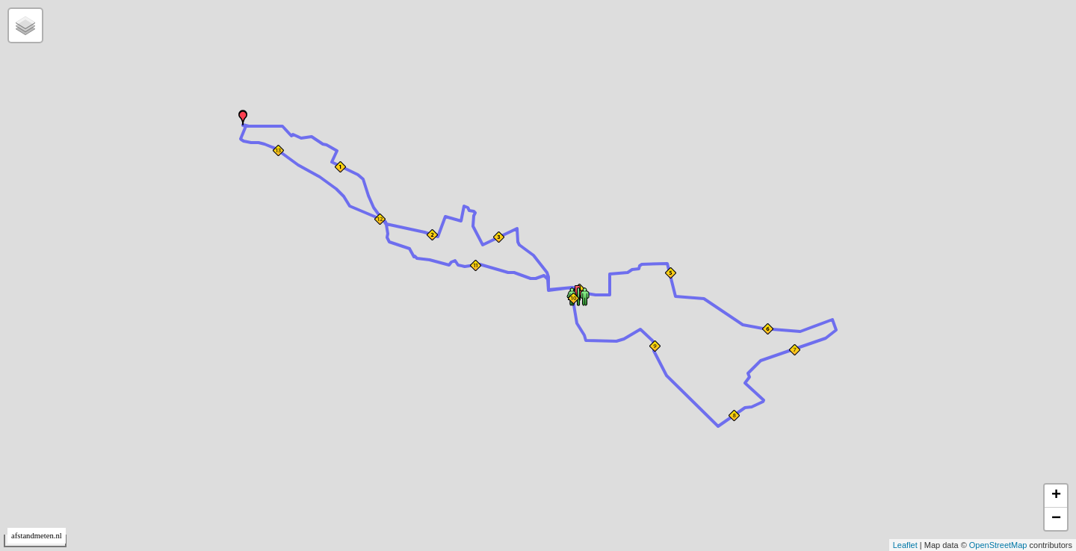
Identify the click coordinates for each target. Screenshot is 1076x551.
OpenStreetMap (998, 545)
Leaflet (905, 545)
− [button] (1056, 519)
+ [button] (1056, 496)
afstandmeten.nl (36, 536)
